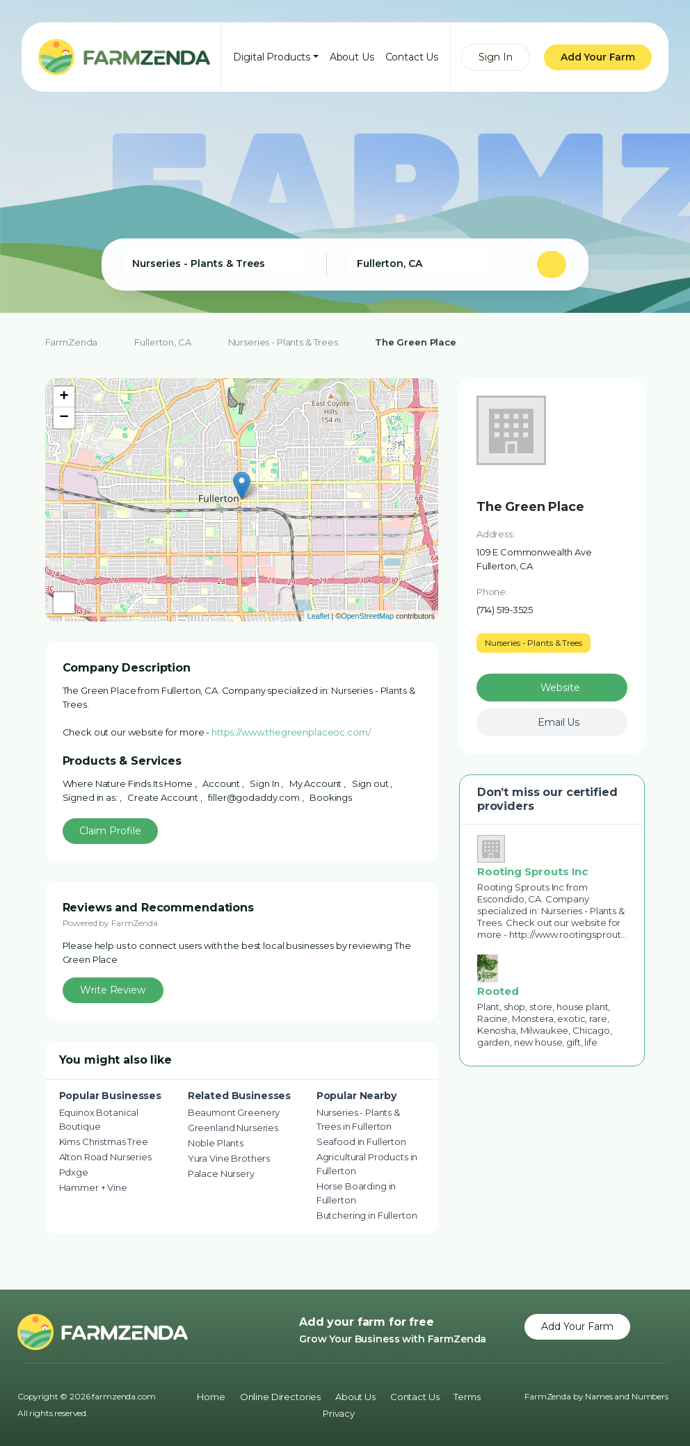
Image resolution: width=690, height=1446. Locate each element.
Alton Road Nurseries (105, 1156)
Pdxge (73, 1172)
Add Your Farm (598, 57)
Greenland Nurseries (233, 1127)
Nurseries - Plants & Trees (283, 342)
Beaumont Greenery (234, 1112)
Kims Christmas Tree (103, 1141)
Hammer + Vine (93, 1187)
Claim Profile (110, 830)
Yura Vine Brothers (229, 1158)
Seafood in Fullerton (361, 1141)
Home (211, 1396)
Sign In (496, 57)
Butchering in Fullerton (366, 1215)
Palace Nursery (221, 1173)
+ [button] (64, 397)
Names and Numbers (626, 1396)
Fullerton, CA (162, 342)
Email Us (558, 722)
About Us (352, 57)
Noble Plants (215, 1142)
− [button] (64, 417)
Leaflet (318, 616)
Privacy (339, 1413)
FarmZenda (71, 342)
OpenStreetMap (367, 616)
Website (560, 687)
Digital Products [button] (271, 57)
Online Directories (280, 1396)
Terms (467, 1396)
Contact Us (412, 57)
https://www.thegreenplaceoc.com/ (291, 732)
